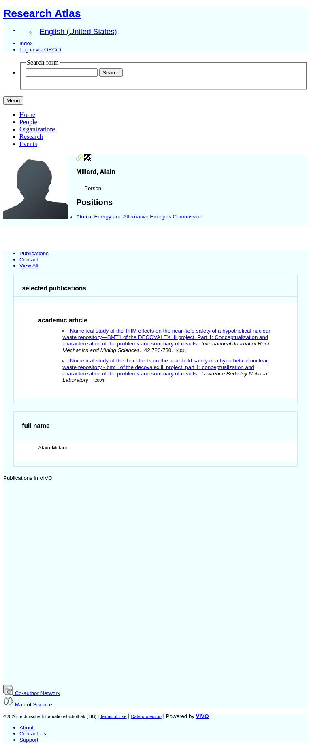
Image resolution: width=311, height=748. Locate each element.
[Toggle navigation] (13, 100)
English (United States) (78, 31)
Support (28, 740)
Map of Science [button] (27, 704)
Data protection (146, 716)
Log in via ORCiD (40, 50)
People (28, 122)
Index (26, 43)
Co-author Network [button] (31, 693)
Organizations (37, 129)
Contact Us (32, 734)
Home (27, 114)
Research (31, 136)
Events (28, 143)
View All (28, 266)
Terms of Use (113, 716)
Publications (34, 253)
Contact (28, 259)
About (26, 728)
